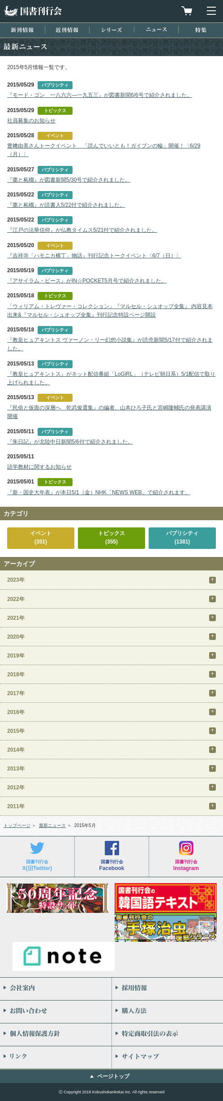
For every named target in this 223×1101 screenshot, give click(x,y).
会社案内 (56, 989)
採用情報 (167, 989)
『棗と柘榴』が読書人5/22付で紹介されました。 (66, 205)
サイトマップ (167, 1057)
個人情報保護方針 (56, 1034)
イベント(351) (40, 537)
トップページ (17, 825)
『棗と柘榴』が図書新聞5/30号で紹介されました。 (68, 180)
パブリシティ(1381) (182, 537)
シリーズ (111, 29)
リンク (56, 1057)
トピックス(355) (111, 537)
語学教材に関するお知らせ (39, 467)
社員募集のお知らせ (31, 120)
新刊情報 (22, 29)
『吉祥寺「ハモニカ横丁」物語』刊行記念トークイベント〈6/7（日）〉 (94, 255)
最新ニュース (52, 825)
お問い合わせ (56, 1012)
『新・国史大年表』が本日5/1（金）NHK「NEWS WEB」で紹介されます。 (98, 492)
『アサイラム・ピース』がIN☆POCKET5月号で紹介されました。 (87, 281)
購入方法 (167, 1012)
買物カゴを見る (186, 10)
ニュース (156, 29)
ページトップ (113, 1076)
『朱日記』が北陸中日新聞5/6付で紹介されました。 (70, 442)
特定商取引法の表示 (167, 1034)
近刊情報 (67, 29)
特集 (200, 29)
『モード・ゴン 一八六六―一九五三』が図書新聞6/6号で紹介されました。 (99, 95)
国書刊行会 (33, 11)
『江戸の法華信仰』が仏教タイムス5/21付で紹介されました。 (82, 230)
